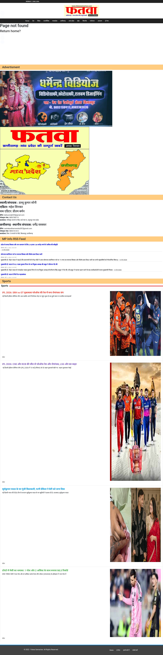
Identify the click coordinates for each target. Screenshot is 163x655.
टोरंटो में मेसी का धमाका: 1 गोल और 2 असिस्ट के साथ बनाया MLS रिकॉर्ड (35, 570)
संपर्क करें (135, 650)
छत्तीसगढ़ (63, 21)
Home (27, 21)
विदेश (38, 21)
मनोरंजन (92, 21)
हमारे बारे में (126, 650)
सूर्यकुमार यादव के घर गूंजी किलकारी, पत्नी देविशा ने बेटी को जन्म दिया (33, 489)
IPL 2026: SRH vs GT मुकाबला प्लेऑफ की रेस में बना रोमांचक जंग (33, 292)
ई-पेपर (107, 21)
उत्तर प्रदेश (71, 21)
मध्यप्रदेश (54, 21)
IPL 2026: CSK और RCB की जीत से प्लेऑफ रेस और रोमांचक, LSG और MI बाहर (39, 364)
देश (33, 21)
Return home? (10, 31)
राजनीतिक (46, 21)
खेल (78, 21)
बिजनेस (85, 21)
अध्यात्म (100, 21)
